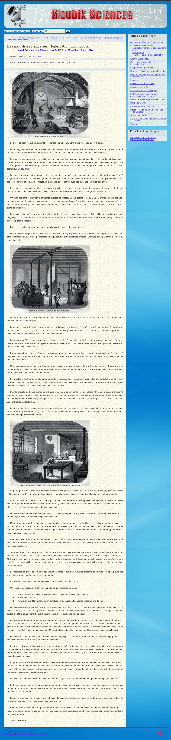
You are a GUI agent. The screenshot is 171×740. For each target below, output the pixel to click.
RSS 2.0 (43, 733)
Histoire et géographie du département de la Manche (148, 75)
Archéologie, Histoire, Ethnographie (146, 42)
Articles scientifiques (27, 38)
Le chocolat (64, 38)
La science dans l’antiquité (142, 83)
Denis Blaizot (37, 56)
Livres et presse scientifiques (143, 90)
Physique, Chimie (138, 103)
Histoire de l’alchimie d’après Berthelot (147, 71)
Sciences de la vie (138, 115)
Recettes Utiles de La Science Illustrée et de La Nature (148, 111)
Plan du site (9, 733)
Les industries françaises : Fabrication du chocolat (143, 138)
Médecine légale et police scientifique (147, 99)
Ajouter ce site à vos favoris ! (17, 31)
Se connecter (22, 733)
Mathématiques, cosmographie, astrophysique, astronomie (144, 95)
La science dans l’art (139, 87)
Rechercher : (38, 31)
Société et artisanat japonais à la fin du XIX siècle (148, 119)
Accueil (13, 38)
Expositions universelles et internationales (142, 63)
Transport (134, 124)
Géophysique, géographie (142, 67)
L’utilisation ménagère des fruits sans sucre (149, 49)
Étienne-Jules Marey (139, 59)
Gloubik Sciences (110, 12)
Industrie (134, 80)
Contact (33, 733)
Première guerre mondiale (142, 106)
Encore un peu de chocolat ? (84, 38)
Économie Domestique (47, 38)
